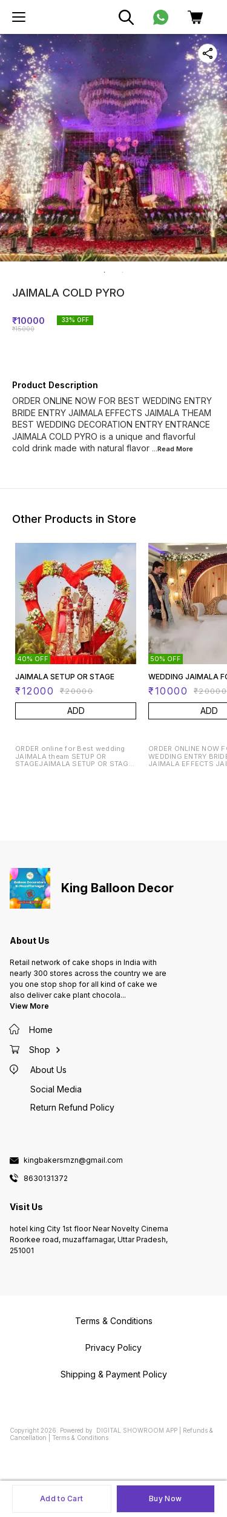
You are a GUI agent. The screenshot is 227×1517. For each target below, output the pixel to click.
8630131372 (46, 1178)
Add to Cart (61, 1498)
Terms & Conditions (80, 1437)
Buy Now (165, 1498)
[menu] (18, 17)
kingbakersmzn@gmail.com (73, 1160)
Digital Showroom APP (136, 1430)
